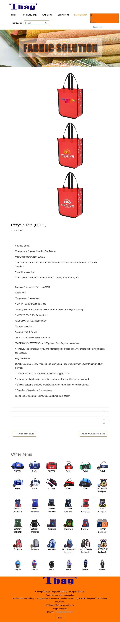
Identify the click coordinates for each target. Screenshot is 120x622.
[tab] (60, 240)
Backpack (51, 529)
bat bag (51, 488)
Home (13, 15)
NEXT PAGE (93, 434)
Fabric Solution (80, 15)
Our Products (63, 15)
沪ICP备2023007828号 (64, 612)
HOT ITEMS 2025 (29, 15)
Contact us (17, 23)
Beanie (18, 569)
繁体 (60, 618)
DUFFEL (17, 471)
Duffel (34, 471)
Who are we (47, 15)
